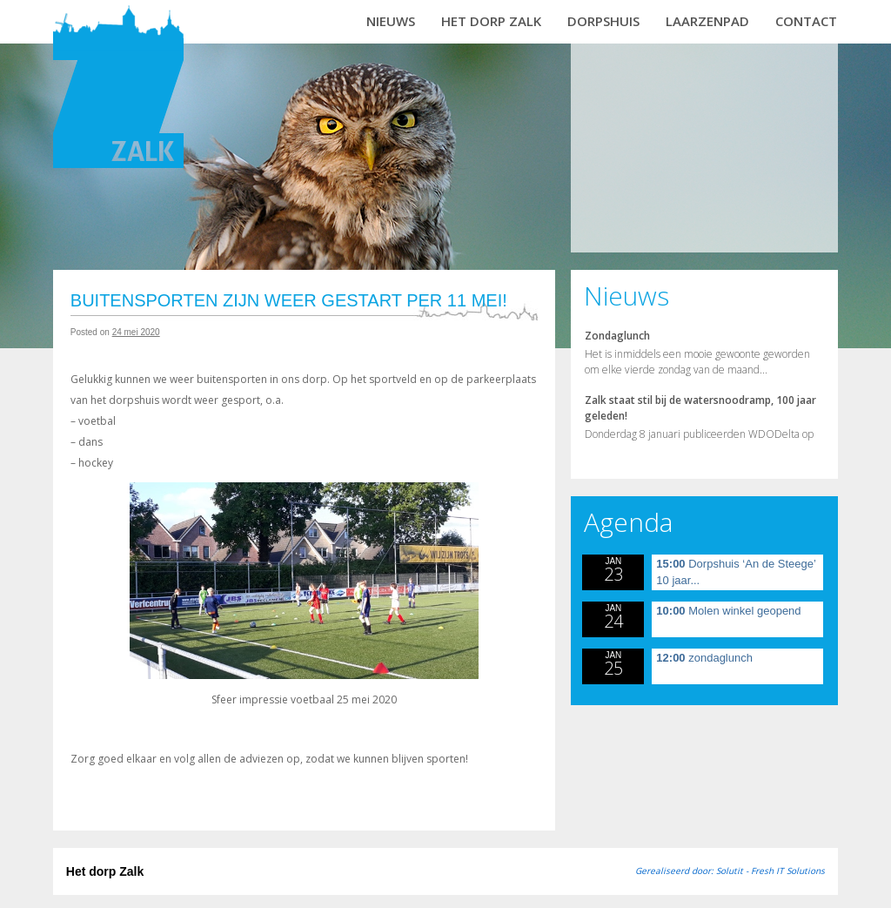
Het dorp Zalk (491, 21)
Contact (806, 21)
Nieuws (390, 21)
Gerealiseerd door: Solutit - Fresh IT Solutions (730, 870)
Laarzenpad (707, 21)
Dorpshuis (603, 21)
